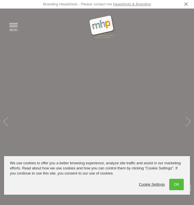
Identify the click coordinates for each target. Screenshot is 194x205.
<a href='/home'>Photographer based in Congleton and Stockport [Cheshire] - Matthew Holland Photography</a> (97, 102)
